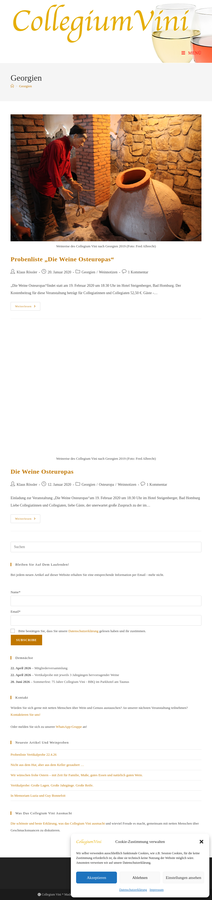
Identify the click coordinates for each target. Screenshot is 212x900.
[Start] (12, 86)
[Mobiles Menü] (191, 53)
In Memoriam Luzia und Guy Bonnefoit (38, 795)
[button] (201, 841)
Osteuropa (106, 485)
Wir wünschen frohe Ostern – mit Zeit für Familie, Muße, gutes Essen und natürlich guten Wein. (76, 775)
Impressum (157, 890)
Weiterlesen (27, 307)
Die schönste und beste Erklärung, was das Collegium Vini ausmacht (58, 823)
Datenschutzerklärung (133, 890)
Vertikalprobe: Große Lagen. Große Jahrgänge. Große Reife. (52, 785)
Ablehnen (139, 878)
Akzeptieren (96, 878)
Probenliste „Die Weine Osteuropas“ (62, 259)
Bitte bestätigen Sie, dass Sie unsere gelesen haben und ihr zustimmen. (78, 631)
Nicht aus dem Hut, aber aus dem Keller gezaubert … (47, 765)
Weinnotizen (108, 272)
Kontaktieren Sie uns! (25, 715)
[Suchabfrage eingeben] (106, 547)
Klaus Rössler (27, 272)
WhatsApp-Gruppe (69, 727)
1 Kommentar (138, 272)
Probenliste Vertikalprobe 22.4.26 (34, 754)
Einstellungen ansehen (183, 878)
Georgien (25, 86)
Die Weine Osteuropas (42, 471)
